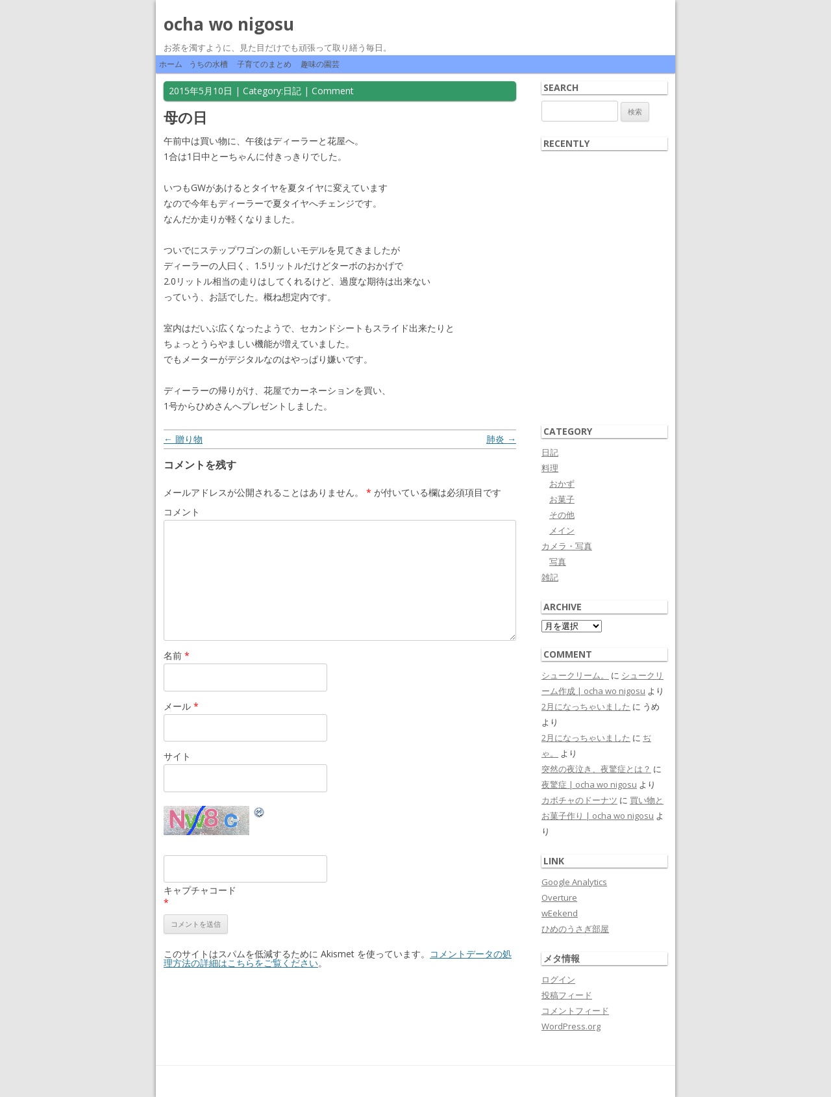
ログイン (558, 979)
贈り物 (183, 439)
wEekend (559, 913)
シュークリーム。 (575, 675)
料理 (549, 468)
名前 (177, 655)
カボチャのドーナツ (579, 800)
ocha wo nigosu (229, 24)
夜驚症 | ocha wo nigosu (589, 784)
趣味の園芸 (320, 64)
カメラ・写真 (566, 546)
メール (181, 706)
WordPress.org (571, 1026)
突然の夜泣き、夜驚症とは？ (596, 769)
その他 (562, 515)
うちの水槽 (208, 64)
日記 (292, 90)
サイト (177, 756)
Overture (559, 897)
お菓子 (562, 499)
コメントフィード (575, 1010)
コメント (182, 512)
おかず (562, 483)
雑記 (549, 577)
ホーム (170, 64)
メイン (562, 530)
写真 (557, 561)
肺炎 (501, 439)
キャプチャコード (200, 890)
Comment (333, 90)
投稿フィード (566, 995)
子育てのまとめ (264, 64)
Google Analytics (574, 882)
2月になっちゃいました (585, 706)
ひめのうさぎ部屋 (575, 929)
